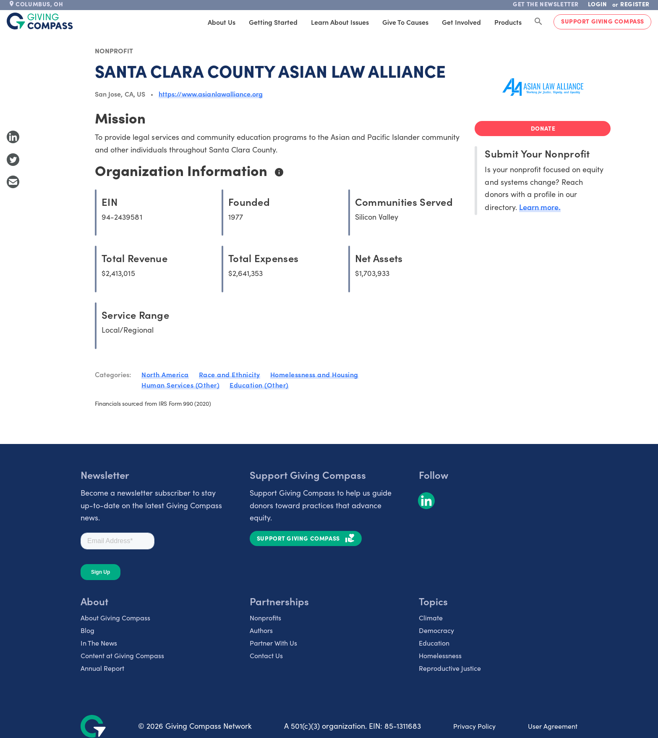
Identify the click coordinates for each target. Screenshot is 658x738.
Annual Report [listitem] (102, 668)
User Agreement (552, 726)
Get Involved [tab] (461, 21)
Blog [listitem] (87, 630)
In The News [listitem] (99, 642)
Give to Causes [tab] (405, 21)
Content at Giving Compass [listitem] (122, 655)
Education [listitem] (434, 642)
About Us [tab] (221, 21)
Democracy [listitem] (436, 630)
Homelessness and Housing (314, 374)
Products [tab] (508, 21)
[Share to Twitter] (13, 159)
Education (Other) (259, 384)
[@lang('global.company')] (40, 21)
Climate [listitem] (431, 617)
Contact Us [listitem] (266, 655)
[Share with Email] (13, 182)
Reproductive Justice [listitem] (450, 668)
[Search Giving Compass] (538, 22)
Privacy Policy (474, 726)
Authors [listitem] (261, 630)
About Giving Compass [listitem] (115, 617)
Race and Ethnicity (229, 374)
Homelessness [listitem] (440, 655)
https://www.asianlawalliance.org (211, 93)
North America (165, 374)
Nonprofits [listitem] (265, 617)
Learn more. (540, 207)
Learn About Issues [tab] (340, 21)
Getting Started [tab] (273, 21)
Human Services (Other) (180, 384)
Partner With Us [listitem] (273, 642)
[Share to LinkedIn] (13, 137)
